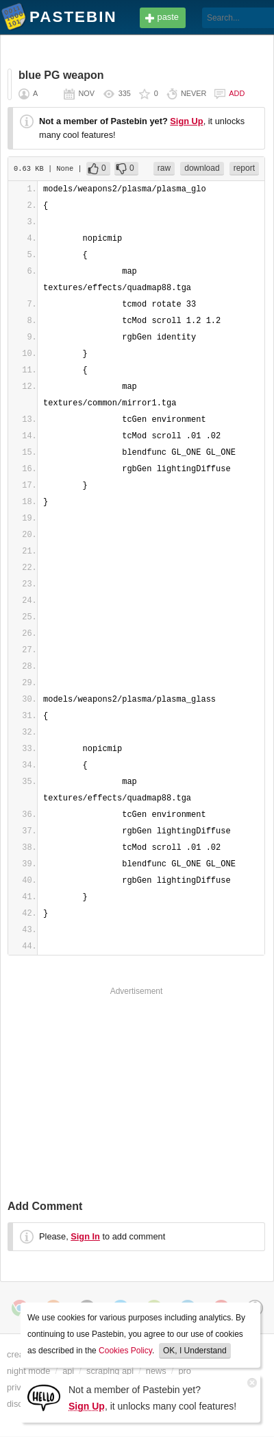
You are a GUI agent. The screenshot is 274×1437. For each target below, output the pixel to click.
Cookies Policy (125, 1350)
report (244, 168)
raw (164, 168)
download (201, 168)
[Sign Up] (43, 1397)
